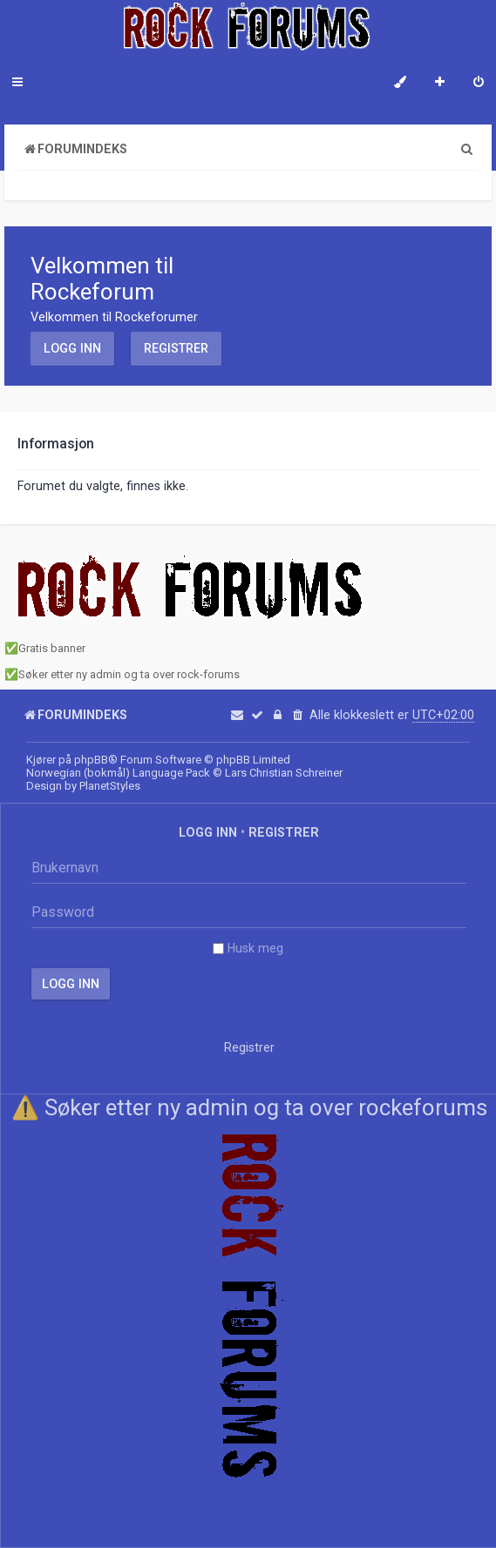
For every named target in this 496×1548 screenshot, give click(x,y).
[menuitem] (478, 83)
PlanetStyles (109, 785)
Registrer (176, 348)
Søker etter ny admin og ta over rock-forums (129, 674)
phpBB (91, 759)
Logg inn (72, 348)
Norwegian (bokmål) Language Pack (118, 772)
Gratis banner (51, 648)
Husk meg (248, 948)
